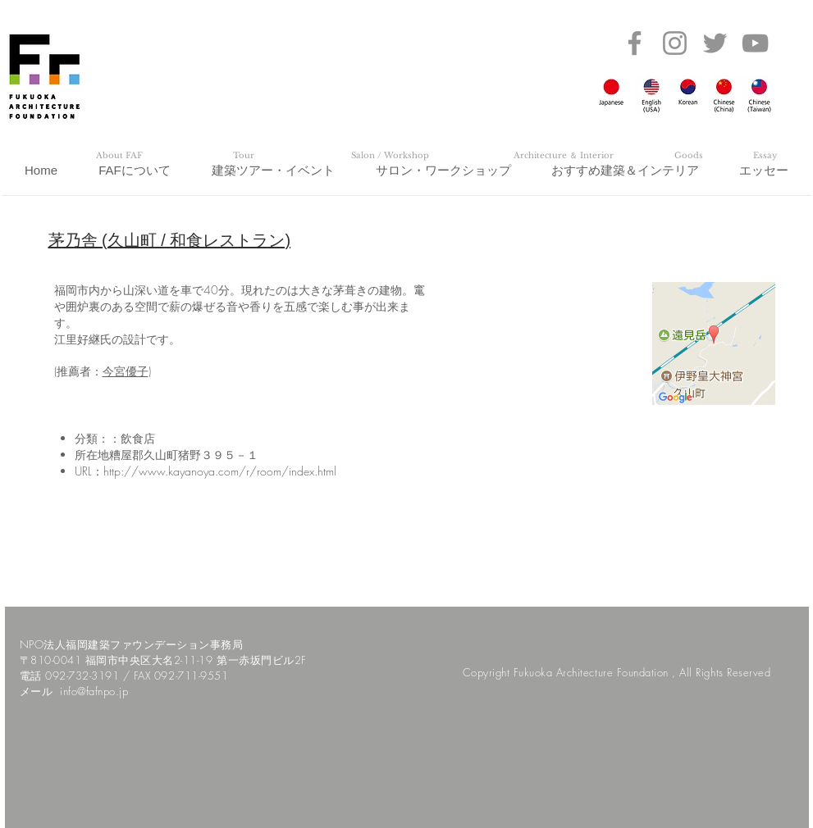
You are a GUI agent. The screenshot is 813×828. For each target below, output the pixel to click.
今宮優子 (125, 371)
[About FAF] (119, 155)
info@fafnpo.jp (94, 691)
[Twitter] (715, 43)
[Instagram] (675, 43)
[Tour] (243, 155)
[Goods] (689, 155)
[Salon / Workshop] (390, 155)
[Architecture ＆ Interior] (563, 155)
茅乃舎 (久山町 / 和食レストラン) (169, 240)
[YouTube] (755, 43)
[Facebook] (635, 43)
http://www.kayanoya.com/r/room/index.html (219, 471)
